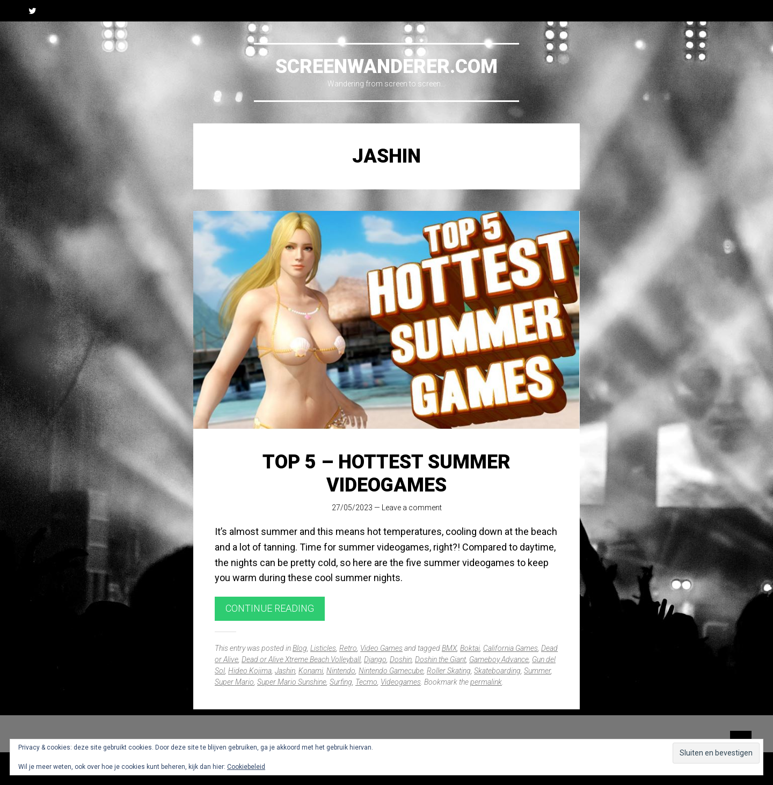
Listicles (323, 648)
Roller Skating (449, 670)
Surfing (341, 682)
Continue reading (269, 608)
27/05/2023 (352, 507)
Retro (348, 648)
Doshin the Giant (440, 659)
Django (375, 659)
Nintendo (340, 670)
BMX (449, 648)
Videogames (401, 682)
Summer (537, 670)
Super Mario (234, 682)
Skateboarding (497, 670)
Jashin (285, 670)
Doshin (401, 659)
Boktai (470, 648)
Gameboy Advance (499, 659)
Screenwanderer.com (386, 66)
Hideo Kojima (250, 670)
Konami (310, 670)
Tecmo (366, 682)
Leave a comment (412, 507)
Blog (300, 648)
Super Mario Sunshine (291, 682)
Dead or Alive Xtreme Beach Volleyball (301, 659)
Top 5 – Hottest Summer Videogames (386, 473)
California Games (510, 648)
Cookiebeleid (246, 767)
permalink (486, 682)
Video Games (381, 648)
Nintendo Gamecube (391, 670)
